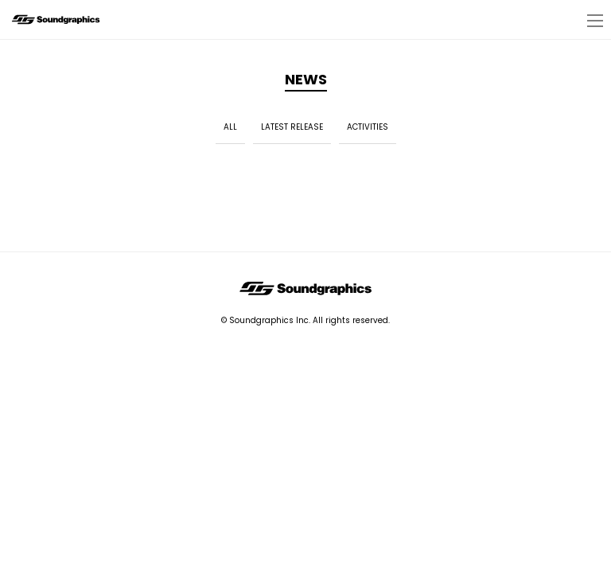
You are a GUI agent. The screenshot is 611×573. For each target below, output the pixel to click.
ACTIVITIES (367, 127)
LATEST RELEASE (292, 127)
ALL (230, 127)
